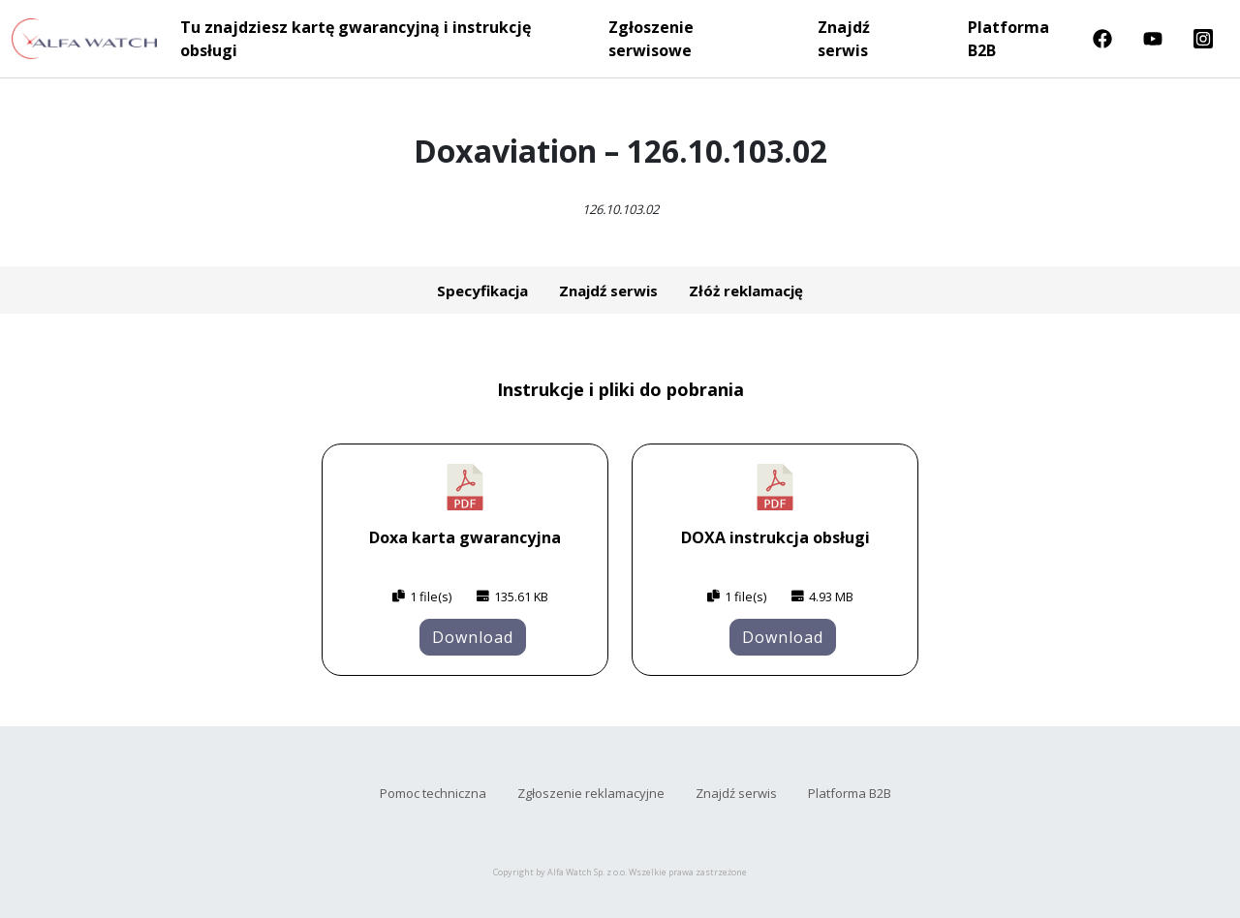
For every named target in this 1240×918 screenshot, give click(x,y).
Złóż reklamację (746, 290)
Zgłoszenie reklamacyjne (591, 793)
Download (472, 637)
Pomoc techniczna (433, 793)
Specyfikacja (482, 290)
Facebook (1102, 38)
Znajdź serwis (844, 38)
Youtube (1152, 38)
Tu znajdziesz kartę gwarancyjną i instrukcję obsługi (355, 38)
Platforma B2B (1008, 38)
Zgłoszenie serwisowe (651, 38)
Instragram (1203, 38)
